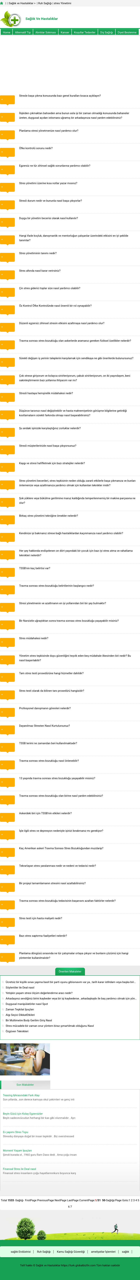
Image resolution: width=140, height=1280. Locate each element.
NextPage (60, 1200)
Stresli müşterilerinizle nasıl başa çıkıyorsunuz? (47, 445)
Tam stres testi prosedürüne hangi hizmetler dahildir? (51, 673)
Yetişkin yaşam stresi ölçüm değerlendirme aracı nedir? (39, 993)
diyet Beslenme (127, 32)
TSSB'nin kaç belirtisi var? (34, 568)
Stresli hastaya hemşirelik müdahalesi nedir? (46, 393)
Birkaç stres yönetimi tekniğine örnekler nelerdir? (48, 515)
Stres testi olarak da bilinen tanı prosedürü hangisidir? (51, 690)
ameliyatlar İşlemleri (103, 1251)
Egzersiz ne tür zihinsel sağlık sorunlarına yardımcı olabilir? (54, 165)
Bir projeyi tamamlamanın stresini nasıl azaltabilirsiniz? (52, 883)
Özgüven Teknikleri (17, 1031)
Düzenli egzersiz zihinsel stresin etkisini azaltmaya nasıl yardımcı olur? (61, 323)
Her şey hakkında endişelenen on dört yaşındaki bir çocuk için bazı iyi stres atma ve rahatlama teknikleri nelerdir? (76, 553)
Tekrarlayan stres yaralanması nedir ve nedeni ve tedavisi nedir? (57, 865)
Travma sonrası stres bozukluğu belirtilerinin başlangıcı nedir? (56, 585)
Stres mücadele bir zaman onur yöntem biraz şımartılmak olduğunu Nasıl (50, 1026)
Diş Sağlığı (106, 32)
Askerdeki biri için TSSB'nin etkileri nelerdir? (45, 813)
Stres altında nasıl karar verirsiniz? (40, 270)
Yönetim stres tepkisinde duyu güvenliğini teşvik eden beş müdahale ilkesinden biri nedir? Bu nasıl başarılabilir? (75, 658)
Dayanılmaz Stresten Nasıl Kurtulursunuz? (44, 725)
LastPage (73, 1200)
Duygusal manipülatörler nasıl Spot (27, 1004)
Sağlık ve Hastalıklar (21, 3)
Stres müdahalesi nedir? (33, 638)
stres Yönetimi (62, 3)
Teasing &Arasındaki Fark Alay (21, 1095)
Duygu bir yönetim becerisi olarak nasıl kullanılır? (48, 218)
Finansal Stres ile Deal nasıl (19, 1169)
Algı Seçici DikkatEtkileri (20, 1015)
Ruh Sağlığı (45, 3)
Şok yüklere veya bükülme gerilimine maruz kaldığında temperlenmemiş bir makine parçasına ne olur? (77, 500)
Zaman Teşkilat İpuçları (20, 1009)
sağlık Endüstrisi (21, 1251)
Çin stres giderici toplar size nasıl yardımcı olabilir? (49, 288)
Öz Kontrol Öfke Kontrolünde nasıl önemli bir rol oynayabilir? (55, 305)
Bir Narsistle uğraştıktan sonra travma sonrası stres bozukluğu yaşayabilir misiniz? (69, 620)
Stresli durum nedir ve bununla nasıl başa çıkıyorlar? (50, 200)
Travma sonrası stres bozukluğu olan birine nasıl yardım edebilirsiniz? (61, 795)
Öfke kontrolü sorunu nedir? (36, 148)
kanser (65, 32)
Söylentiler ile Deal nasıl (20, 987)
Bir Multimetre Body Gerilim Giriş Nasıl (29, 1020)
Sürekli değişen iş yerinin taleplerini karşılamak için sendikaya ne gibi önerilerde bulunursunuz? (76, 358)
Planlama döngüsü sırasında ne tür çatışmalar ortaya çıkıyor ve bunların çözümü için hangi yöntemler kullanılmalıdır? (73, 955)
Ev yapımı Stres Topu (15, 1132)
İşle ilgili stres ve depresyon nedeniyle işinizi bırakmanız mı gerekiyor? (61, 830)
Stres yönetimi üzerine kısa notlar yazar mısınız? (48, 183)
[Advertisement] (70, 61)
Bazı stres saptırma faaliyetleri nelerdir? (43, 935)
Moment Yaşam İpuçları (17, 1150)
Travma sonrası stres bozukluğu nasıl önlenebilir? (49, 760)
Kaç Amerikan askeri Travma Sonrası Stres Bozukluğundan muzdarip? (61, 848)
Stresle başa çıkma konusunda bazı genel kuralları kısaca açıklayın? (60, 95)
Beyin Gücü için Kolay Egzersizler (23, 1113)
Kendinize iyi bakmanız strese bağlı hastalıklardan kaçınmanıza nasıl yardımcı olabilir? (71, 533)
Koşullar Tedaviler (85, 32)
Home (6, 32)
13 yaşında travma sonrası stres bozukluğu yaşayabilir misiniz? (57, 778)
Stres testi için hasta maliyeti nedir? (40, 918)
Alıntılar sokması (45, 32)
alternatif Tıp (23, 32)
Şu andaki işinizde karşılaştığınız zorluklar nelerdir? (50, 428)
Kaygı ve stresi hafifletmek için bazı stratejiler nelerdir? (52, 463)
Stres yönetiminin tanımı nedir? (38, 253)
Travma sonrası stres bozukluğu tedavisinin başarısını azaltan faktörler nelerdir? (67, 900)
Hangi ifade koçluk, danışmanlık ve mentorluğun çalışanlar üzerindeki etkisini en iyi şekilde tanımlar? (73, 238)
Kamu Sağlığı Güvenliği (71, 1251)
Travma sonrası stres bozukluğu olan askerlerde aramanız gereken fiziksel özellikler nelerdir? (75, 340)
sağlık (125, 1251)
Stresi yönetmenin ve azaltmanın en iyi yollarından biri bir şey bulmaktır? (62, 603)
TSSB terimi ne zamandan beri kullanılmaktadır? (48, 743)
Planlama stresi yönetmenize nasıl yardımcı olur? (48, 130)
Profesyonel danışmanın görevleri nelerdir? (45, 708)
